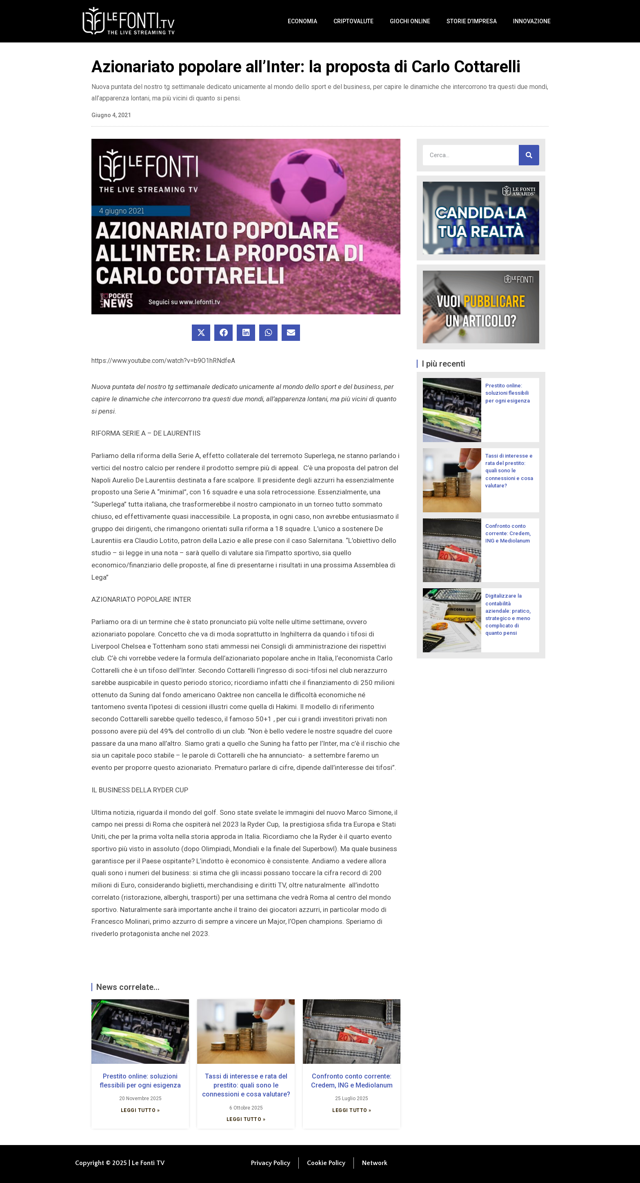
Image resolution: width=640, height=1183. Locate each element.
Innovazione (532, 21)
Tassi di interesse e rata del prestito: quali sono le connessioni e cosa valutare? (246, 1085)
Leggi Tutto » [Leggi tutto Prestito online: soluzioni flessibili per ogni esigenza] (140, 1110)
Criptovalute (353, 21)
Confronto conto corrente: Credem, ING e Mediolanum (508, 533)
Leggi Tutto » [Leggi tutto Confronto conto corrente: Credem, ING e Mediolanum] (351, 1110)
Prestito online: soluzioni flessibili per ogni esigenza (507, 392)
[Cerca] (529, 155)
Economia (302, 21)
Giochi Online (410, 21)
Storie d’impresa (472, 21)
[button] (201, 333)
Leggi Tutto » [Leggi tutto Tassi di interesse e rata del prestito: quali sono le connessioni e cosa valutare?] (246, 1119)
